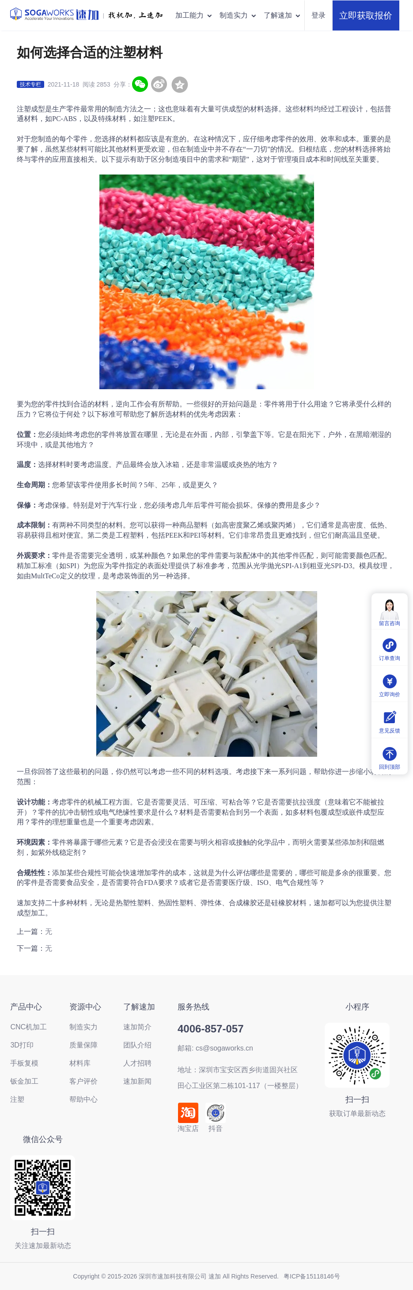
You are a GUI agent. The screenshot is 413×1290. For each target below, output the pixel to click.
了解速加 (282, 15)
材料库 (80, 1063)
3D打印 (21, 1045)
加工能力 (194, 15)
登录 (318, 15)
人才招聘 (137, 1063)
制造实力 (238, 15)
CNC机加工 (28, 1027)
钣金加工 (24, 1081)
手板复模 (24, 1063)
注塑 (17, 1099)
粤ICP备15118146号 (312, 1276)
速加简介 (137, 1027)
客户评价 (83, 1081)
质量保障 (83, 1045)
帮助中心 (83, 1099)
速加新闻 (137, 1081)
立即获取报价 (365, 15)
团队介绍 (137, 1045)
